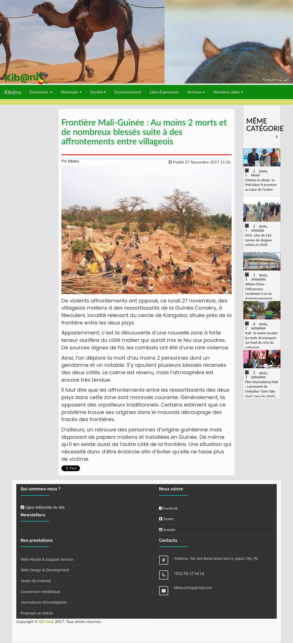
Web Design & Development (45, 570)
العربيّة (283, 79)
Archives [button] (196, 91)
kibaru (73, 160)
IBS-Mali (46, 621)
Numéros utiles (228, 91)
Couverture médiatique (40, 592)
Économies (40, 91)
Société (98, 91)
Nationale (71, 91)
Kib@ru (12, 92)
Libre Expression (164, 91)
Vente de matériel (36, 581)
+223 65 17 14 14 (189, 573)
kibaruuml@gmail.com (193, 588)
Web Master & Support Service (47, 559)
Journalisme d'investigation (44, 602)
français (270, 79)
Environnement (128, 91)
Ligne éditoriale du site (43, 507)
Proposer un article (37, 613)
